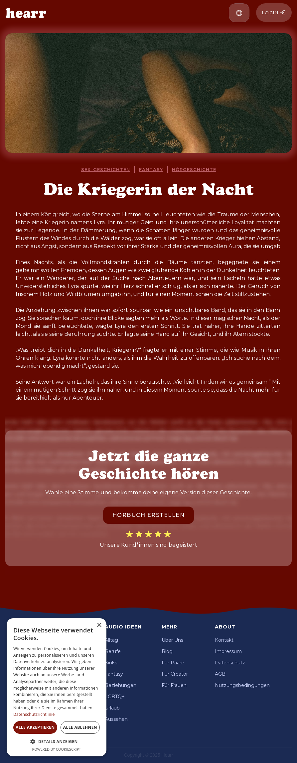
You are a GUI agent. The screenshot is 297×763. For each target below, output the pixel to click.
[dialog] (56, 687)
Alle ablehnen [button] (80, 727)
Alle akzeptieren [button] (35, 727)
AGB (220, 674)
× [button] (98, 625)
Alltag (111, 640)
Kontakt (224, 640)
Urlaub (112, 708)
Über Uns (172, 640)
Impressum (228, 651)
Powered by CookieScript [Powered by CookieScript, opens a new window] (56, 749)
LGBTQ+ (115, 696)
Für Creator (175, 674)
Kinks (111, 662)
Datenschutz (230, 662)
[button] (239, 12)
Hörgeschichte (194, 169)
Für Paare (173, 662)
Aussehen (116, 719)
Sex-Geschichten (105, 169)
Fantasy (151, 169)
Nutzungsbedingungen (242, 685)
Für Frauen (174, 685)
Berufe (113, 651)
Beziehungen (120, 685)
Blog (167, 651)
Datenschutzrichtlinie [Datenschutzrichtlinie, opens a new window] (34, 714)
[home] (26, 13)
